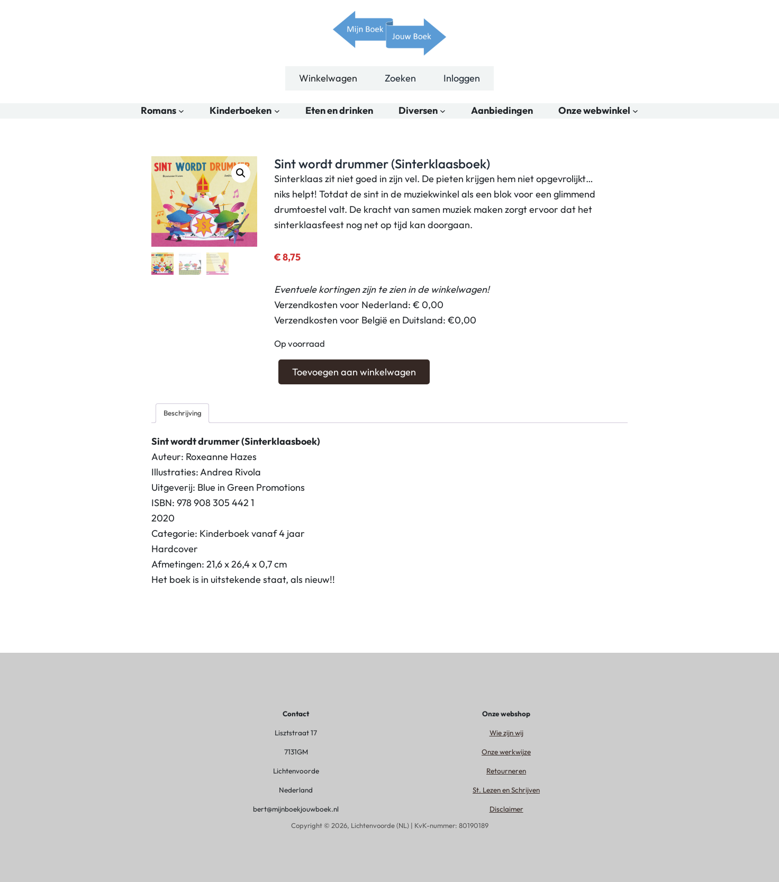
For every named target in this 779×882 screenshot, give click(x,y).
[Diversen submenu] (443, 111)
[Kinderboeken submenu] (277, 111)
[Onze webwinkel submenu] (635, 111)
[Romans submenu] (181, 111)
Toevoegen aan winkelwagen (354, 372)
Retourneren (506, 771)
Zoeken (400, 78)
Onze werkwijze (506, 752)
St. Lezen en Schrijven (506, 790)
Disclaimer (506, 809)
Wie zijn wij (506, 732)
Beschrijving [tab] (183, 413)
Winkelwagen (328, 78)
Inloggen (461, 78)
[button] (240, 173)
